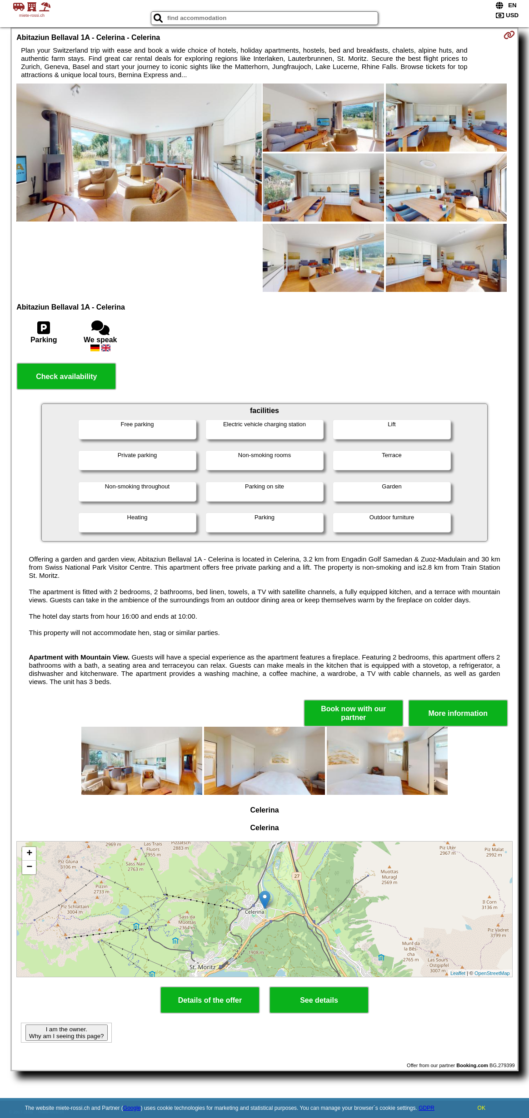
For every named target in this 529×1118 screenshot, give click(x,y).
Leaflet (457, 973)
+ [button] (29, 854)
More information (458, 713)
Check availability (66, 376)
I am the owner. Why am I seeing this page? (66, 1032)
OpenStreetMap (492, 973)
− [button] (29, 867)
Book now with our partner (353, 713)
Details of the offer (210, 1000)
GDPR (426, 1108)
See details (319, 1000)
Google (132, 1108)
